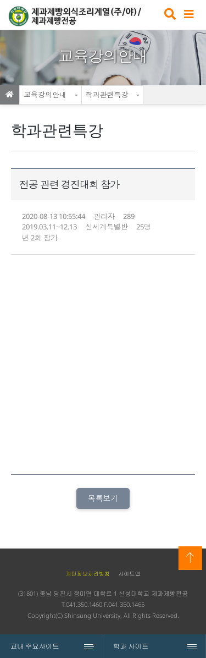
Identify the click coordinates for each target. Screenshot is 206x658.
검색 (169, 15)
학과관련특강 (107, 95)
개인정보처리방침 (87, 574)
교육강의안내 (45, 95)
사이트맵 (129, 574)
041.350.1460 (84, 604)
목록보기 (103, 498)
